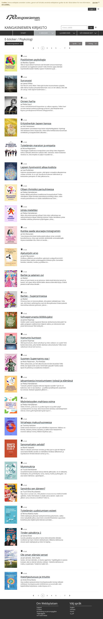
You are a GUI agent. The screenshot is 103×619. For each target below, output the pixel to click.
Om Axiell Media (42, 615)
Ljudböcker (67, 33)
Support (39, 607)
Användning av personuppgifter (47, 611)
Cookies (39, 609)
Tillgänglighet (41, 613)
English (72, 607)
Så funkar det (88, 33)
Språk (77, 44)
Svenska (72, 609)
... (61, 48)
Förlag (93, 44)
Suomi (72, 611)
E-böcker (46, 33)
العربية (72, 613)
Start (23, 33)
